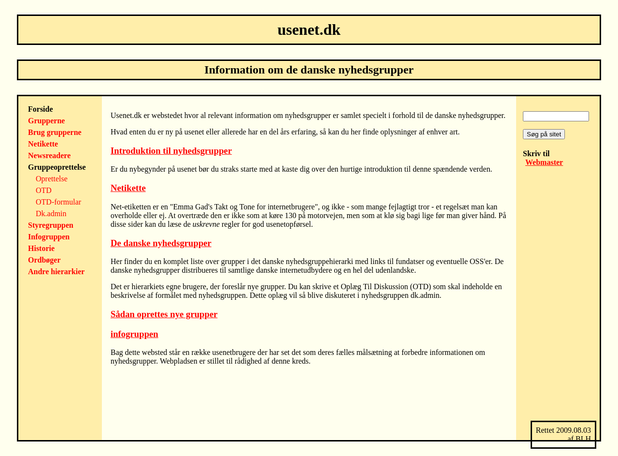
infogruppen (134, 334)
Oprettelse (52, 179)
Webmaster (544, 162)
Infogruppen (49, 237)
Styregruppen (50, 225)
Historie (41, 248)
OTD (44, 190)
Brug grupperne (55, 132)
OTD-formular (58, 202)
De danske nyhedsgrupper (161, 243)
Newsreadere (49, 155)
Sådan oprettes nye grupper (164, 314)
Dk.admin (51, 213)
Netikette (43, 144)
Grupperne (46, 121)
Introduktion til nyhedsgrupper (171, 151)
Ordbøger (44, 260)
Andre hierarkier (56, 271)
